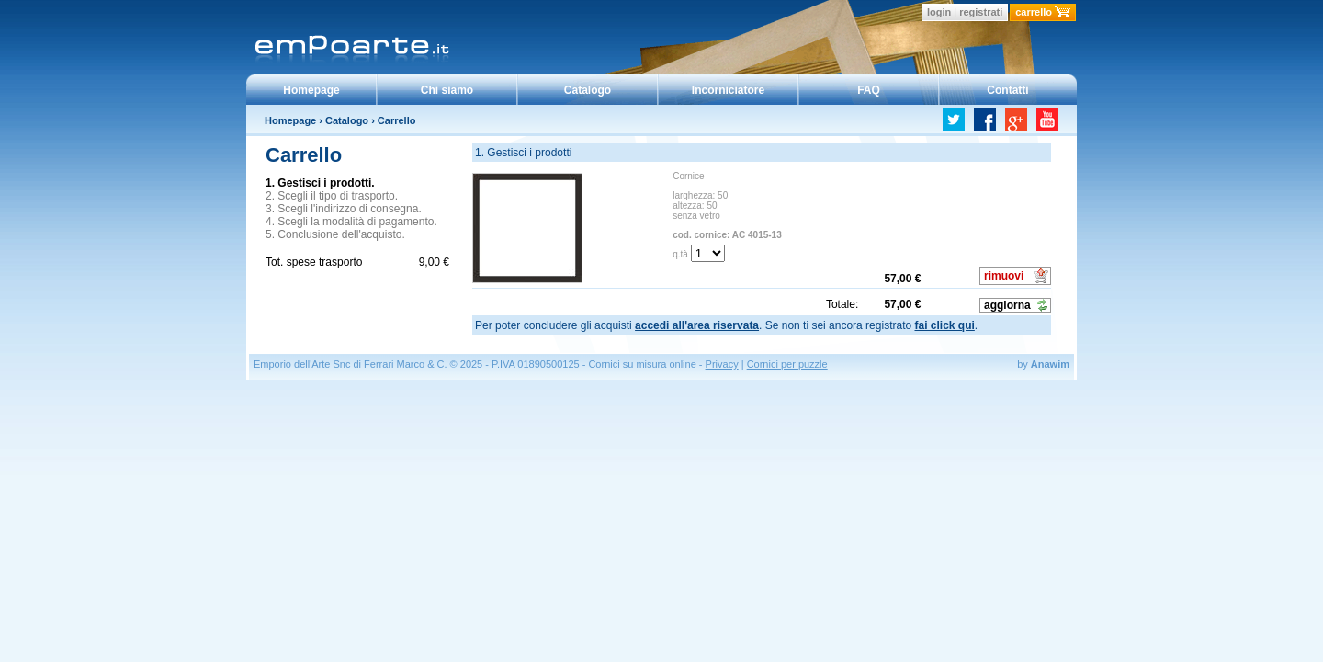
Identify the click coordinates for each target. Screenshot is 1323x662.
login (939, 11)
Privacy (722, 364)
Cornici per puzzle (787, 364)
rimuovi (1003, 275)
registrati (980, 11)
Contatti (1007, 90)
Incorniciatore (728, 90)
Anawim (1050, 364)
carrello (1033, 11)
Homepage (311, 90)
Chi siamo (447, 90)
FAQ (868, 90)
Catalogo (587, 90)
